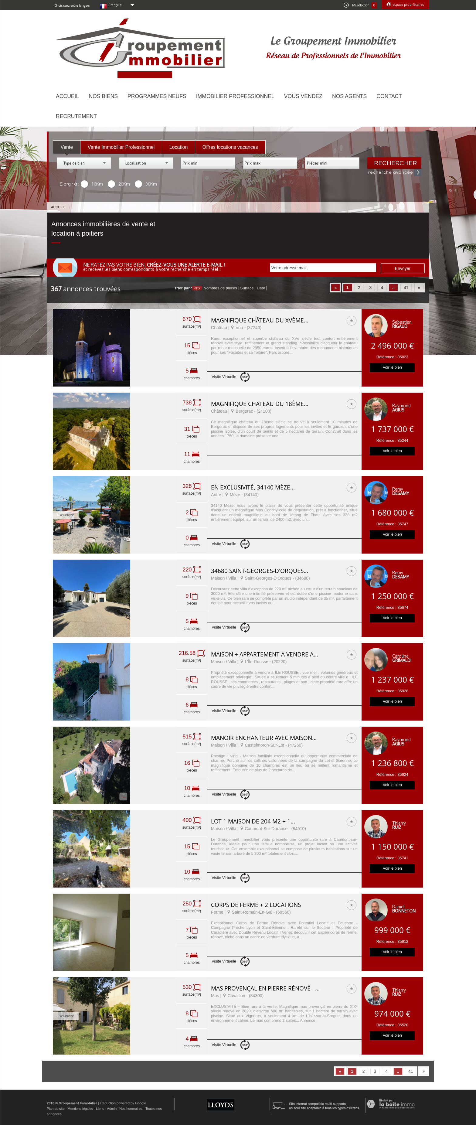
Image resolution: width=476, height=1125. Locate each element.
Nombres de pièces (220, 288)
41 (406, 287)
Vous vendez (303, 96)
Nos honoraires (130, 1108)
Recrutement (76, 116)
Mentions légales (80, 1108)
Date (261, 288)
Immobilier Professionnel (235, 96)
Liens (100, 1108)
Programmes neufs (156, 96)
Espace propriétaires (408, 4)
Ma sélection (360, 5)
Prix (197, 288)
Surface (246, 288)
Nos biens (103, 96)
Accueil (67, 96)
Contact (389, 96)
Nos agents (349, 96)
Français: (115, 4)
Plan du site (55, 1108)
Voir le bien (392, 367)
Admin (112, 1108)
